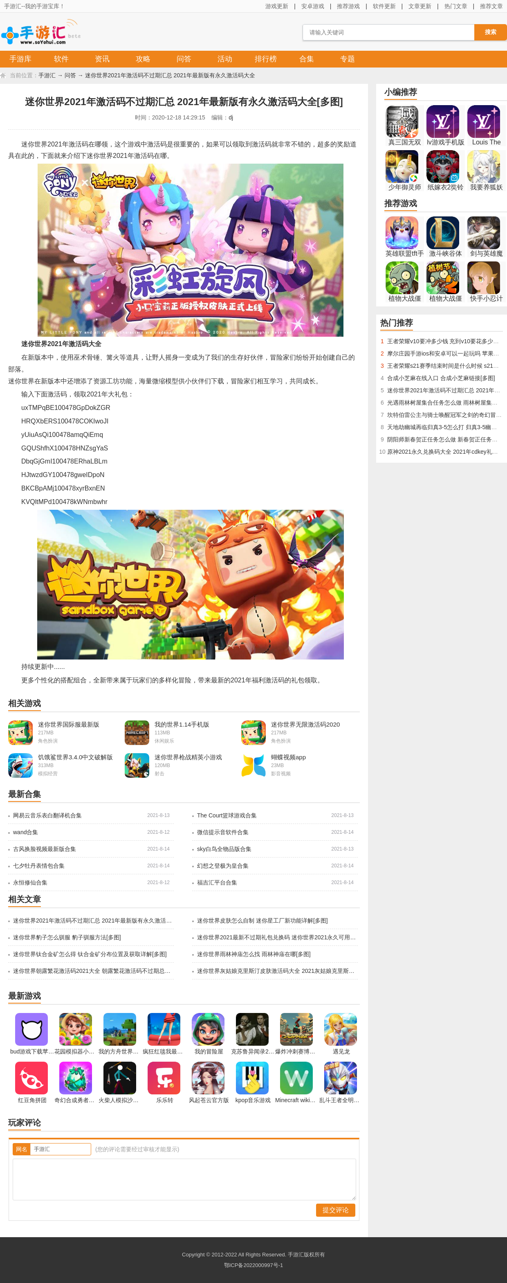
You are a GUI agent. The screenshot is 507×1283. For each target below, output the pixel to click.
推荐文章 (491, 6)
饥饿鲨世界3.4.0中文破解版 (75, 757)
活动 (225, 59)
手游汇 (47, 75)
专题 (347, 59)
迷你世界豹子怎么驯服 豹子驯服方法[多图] (67, 937)
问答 (184, 59)
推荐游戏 (348, 6)
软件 (61, 59)
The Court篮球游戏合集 (227, 815)
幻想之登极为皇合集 (223, 865)
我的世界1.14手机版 (182, 724)
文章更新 (419, 6)
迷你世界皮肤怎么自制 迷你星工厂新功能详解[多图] (262, 920)
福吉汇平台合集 (217, 882)
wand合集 (25, 832)
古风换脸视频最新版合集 (44, 849)
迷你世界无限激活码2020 (305, 724)
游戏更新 (276, 6)
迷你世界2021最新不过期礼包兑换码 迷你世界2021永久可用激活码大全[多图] (277, 937)
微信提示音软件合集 (223, 832)
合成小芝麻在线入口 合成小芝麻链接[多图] (441, 378)
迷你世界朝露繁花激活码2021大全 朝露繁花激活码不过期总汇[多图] (93, 971)
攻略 (143, 59)
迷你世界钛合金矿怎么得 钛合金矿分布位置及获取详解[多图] (90, 954)
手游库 (20, 59)
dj (231, 117)
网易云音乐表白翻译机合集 (47, 815)
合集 (306, 59)
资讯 (102, 59)
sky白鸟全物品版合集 (224, 849)
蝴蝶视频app (288, 757)
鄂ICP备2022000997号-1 (253, 1265)
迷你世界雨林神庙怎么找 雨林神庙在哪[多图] (254, 954)
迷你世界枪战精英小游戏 (188, 757)
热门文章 (455, 6)
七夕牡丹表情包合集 (39, 865)
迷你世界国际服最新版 (68, 724)
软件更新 (384, 6)
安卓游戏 (312, 6)
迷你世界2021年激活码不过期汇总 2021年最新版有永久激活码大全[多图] (93, 920)
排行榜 (266, 59)
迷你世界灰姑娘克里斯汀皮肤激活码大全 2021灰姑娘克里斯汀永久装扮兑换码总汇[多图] (277, 971)
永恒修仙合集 (30, 882)
